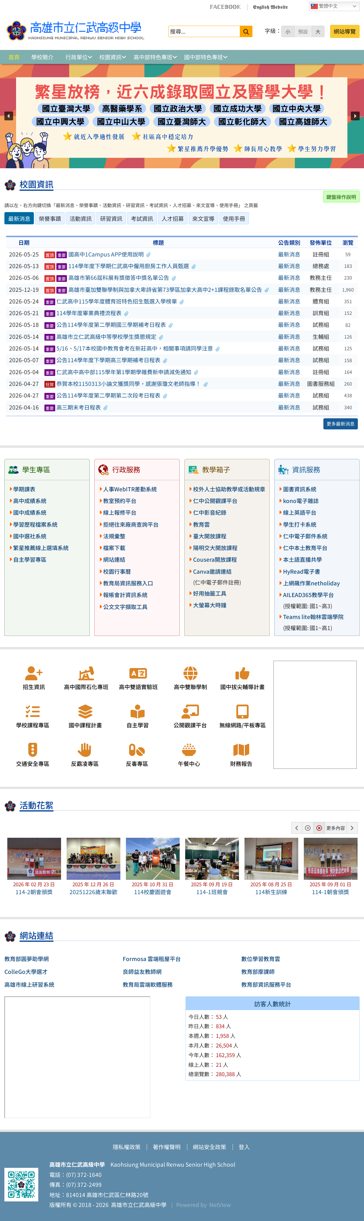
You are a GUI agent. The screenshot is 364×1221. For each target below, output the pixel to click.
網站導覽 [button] (345, 31)
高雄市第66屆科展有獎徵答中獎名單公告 (110, 277)
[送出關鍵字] (246, 31)
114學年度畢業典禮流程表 (86, 313)
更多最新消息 (341, 423)
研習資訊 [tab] (111, 218)
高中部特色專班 (153, 57)
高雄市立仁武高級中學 (138, 1205)
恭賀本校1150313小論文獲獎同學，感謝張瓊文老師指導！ (126, 383)
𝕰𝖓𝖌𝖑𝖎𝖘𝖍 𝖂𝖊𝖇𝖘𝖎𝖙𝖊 (270, 6)
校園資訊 (110, 57)
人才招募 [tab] (173, 218)
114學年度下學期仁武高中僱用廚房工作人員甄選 (120, 266)
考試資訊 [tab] (142, 218)
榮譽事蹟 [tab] (50, 218)
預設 (303, 31)
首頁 (14, 57)
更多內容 (335, 827)
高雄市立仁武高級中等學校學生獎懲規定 (103, 336)
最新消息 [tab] (19, 218)
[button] (8, 116)
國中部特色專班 (203, 57)
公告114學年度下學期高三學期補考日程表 (105, 360)
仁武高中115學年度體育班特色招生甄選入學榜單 (114, 301)
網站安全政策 (209, 1147)
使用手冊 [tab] (234, 218)
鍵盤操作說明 (341, 196)
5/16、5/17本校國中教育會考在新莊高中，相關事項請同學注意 (132, 348)
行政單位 (76, 57)
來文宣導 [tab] (203, 218)
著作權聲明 (167, 1147)
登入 (244, 1147)
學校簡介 (42, 57)
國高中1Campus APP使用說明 (97, 254)
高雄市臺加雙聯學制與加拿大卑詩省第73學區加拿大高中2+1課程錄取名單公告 (156, 289)
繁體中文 (324, 6)
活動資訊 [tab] (81, 218)
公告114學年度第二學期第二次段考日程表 (105, 395)
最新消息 (289, 254)
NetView (220, 1205)
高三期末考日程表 (76, 407)
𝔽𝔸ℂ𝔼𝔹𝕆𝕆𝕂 (225, 6)
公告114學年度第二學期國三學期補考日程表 (108, 324)
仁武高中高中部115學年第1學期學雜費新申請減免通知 (121, 372)
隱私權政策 (127, 1147)
